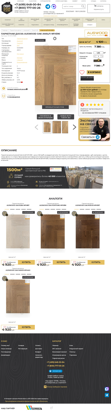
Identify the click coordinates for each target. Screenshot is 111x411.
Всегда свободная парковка (57, 387)
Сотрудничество (45, 1)
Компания (20, 1)
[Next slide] (74, 127)
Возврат (75, 1)
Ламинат (55, 345)
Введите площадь (85, 53)
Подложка (73, 355)
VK (7, 405)
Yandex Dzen (10, 405)
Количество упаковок (83, 57)
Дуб (18, 45)
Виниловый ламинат (59, 352)
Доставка (38, 348)
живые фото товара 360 (65, 117)
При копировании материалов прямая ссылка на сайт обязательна (26, 401)
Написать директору (50, 16)
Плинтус (72, 352)
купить (26, 262)
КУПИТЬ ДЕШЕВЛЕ (87, 77)
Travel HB (35, 30)
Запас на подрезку (97, 61)
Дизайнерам (5, 355)
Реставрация (22, 348)
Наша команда (6, 348)
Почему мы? (5, 345)
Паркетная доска (15, 30)
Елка (71, 345)
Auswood (27, 30)
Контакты (103, 1)
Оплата (37, 345)
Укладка (93, 1)
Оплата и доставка (61, 1)
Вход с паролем (80, 11)
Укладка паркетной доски (16, 89)
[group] (55, 75)
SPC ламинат (56, 348)
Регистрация (70, 11)
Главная (5, 30)
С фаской (20, 60)
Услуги (83, 1)
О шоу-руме (32, 1)
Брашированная (22, 62)
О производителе (13, 97)
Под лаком (20, 54)
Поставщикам (6, 352)
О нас (4, 341)
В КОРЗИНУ (94, 72)
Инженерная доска (59, 355)
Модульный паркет (76, 348)
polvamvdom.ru (7, 8)
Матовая (19, 58)
